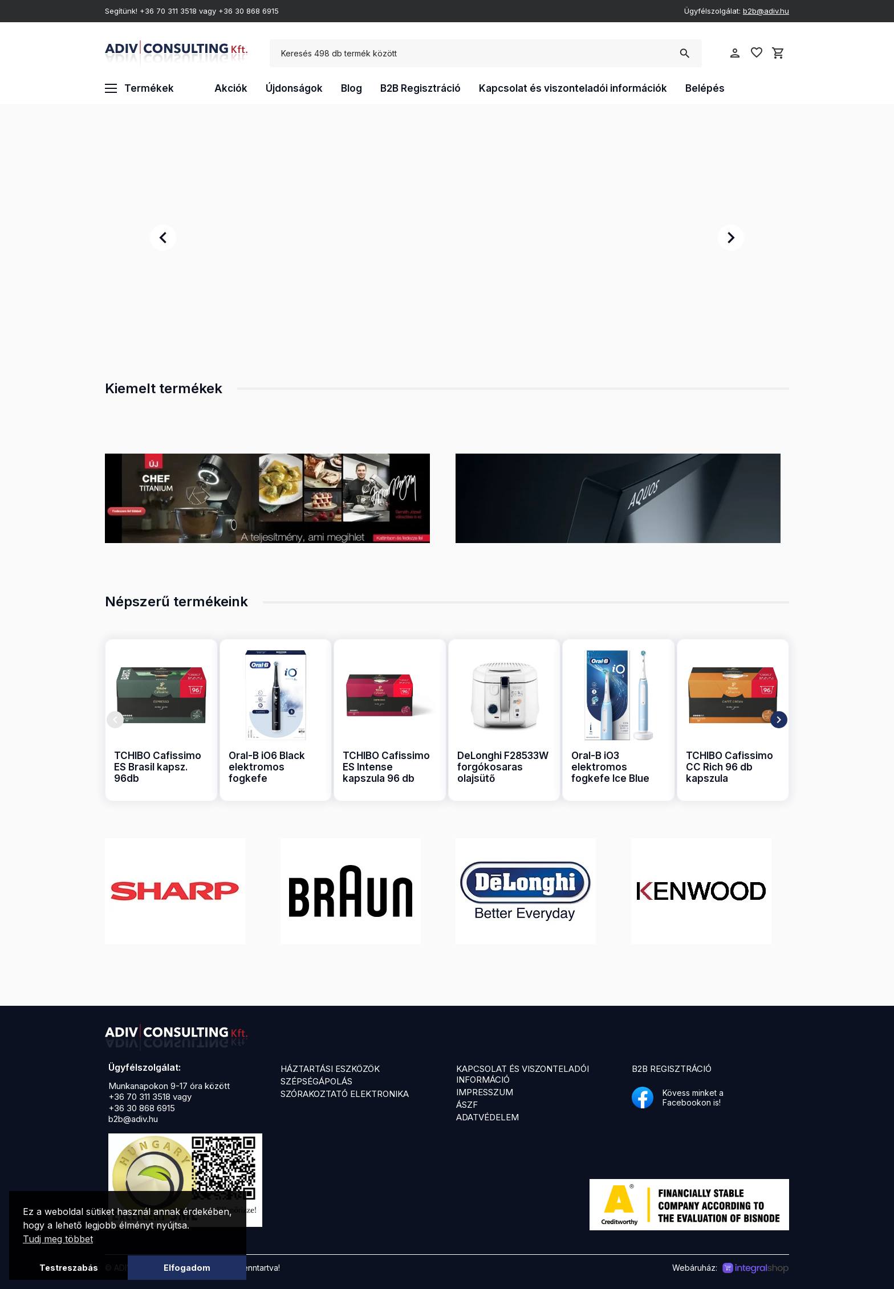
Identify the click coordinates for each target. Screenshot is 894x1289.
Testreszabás (68, 1267)
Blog (351, 88)
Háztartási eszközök (330, 1068)
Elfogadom (187, 1267)
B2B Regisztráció (420, 88)
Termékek (139, 88)
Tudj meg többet (58, 1239)
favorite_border (756, 52)
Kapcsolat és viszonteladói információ (522, 1074)
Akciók (230, 88)
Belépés (705, 88)
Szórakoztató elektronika (345, 1093)
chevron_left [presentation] (163, 237)
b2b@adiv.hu (766, 10)
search (684, 53)
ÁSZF (467, 1104)
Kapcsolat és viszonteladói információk (573, 88)
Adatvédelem (487, 1117)
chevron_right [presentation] (731, 237)
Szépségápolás (316, 1081)
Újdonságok (294, 88)
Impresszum (484, 1092)
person (735, 53)
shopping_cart (778, 53)
